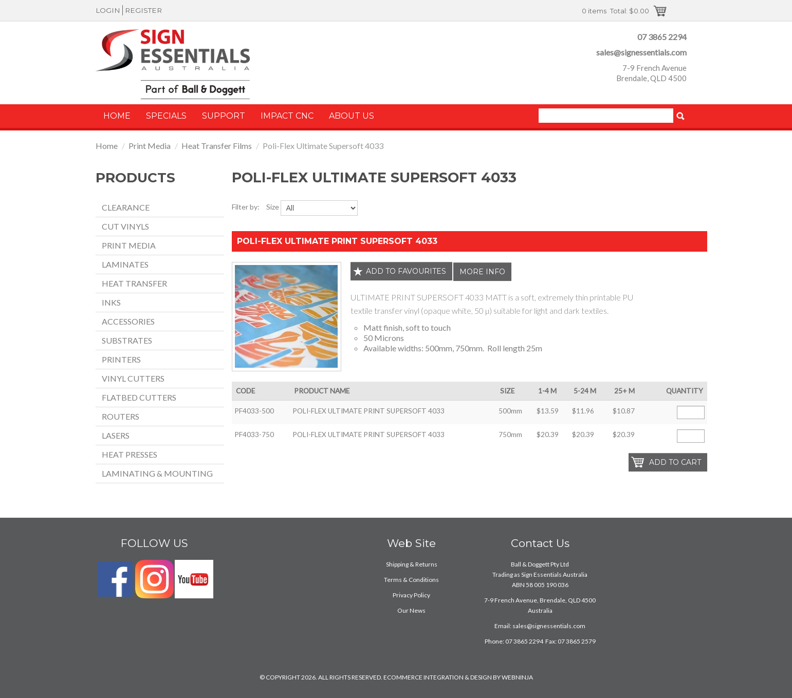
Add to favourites (406, 271)
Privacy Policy (411, 595)
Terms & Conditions (411, 579)
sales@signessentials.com (641, 52)
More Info (482, 271)
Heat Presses (129, 454)
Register (143, 10)
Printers (121, 359)
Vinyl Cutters (133, 378)
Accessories (128, 321)
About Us (351, 116)
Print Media (149, 145)
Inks (111, 302)
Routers (120, 416)
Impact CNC (287, 116)
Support (223, 116)
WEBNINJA (517, 677)
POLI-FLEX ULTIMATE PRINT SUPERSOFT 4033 (337, 241)
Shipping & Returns (411, 564)
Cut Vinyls (125, 226)
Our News (411, 610)
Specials (166, 116)
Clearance (126, 207)
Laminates (125, 264)
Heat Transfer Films (216, 145)
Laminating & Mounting (157, 473)
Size (272, 206)
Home (117, 116)
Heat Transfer (134, 283)
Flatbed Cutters (139, 397)
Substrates (127, 340)
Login (108, 10)
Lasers (116, 435)
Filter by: (246, 206)
